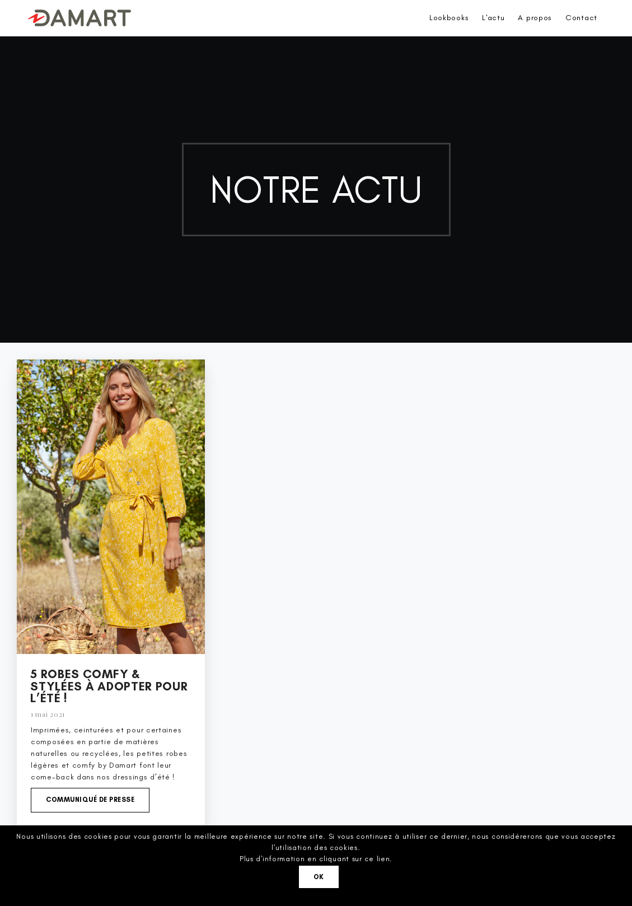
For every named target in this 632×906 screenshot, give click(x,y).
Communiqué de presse (90, 800)
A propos (535, 17)
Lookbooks (449, 17)
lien (383, 858)
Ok (318, 877)
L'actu (493, 17)
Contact (581, 17)
